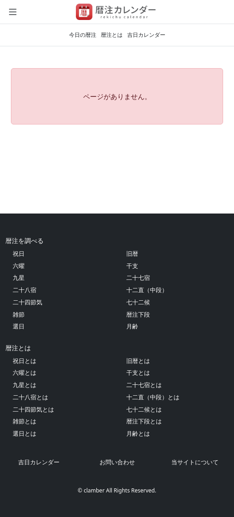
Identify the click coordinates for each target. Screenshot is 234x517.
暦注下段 (138, 314)
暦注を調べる (24, 240)
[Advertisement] (117, 169)
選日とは (24, 433)
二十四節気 (27, 302)
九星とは (24, 385)
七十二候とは (144, 409)
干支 (132, 266)
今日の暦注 (82, 35)
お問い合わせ (117, 462)
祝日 (19, 253)
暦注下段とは (144, 421)
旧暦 (132, 253)
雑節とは (24, 421)
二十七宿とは (144, 385)
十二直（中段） (147, 290)
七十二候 (138, 302)
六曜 (19, 266)
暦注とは (112, 35)
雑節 (19, 314)
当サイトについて (195, 462)
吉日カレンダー (146, 35)
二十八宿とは (30, 397)
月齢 (132, 326)
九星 (19, 277)
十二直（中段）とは (152, 397)
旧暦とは (138, 361)
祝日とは (24, 361)
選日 (19, 326)
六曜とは (24, 372)
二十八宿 (24, 290)
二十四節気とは (33, 409)
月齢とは (138, 433)
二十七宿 (138, 277)
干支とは (138, 372)
